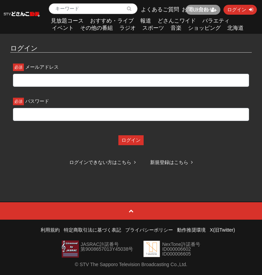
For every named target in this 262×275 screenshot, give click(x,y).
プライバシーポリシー (149, 230)
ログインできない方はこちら (102, 162)
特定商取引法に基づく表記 (92, 230)
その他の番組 (96, 28)
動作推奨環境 (191, 230)
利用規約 (50, 230)
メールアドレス (42, 67)
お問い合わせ (198, 9)
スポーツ (153, 28)
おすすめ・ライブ (112, 21)
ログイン (131, 140)
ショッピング (204, 28)
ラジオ (127, 28)
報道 (145, 21)
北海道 (235, 28)
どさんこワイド (177, 21)
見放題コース (67, 21)
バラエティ (216, 21)
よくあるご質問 (160, 9)
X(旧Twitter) (222, 230)
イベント (63, 28)
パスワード (37, 101)
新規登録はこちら (171, 162)
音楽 (176, 28)
